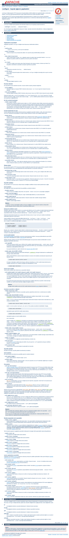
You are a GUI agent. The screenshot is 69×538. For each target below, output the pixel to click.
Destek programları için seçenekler (14, 40)
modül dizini (22, 237)
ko (51, 10)
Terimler (61, 2)
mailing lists (42, 530)
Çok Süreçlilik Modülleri (9, 235)
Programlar (25, 6)
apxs (37, 286)
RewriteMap (49, 389)
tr (53, 10)
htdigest (9, 443)
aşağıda (9, 30)
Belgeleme (15, 6)
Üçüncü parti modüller (9, 268)
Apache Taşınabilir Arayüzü (12, 367)
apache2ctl (48, 151)
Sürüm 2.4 (20, 6)
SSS (58, 2)
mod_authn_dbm (26, 389)
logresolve (9, 449)
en (47, 10)
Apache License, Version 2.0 (7, 535)
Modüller (49, 2)
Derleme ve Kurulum (60, 21)
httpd (43, 151)
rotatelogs (9, 452)
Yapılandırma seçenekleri (12, 35)
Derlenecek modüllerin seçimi (10, 208)
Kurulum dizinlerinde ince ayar (11, 110)
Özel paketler (7, 364)
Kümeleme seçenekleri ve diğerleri (11, 289)
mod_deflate (29, 385)
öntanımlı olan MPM (31, 249)
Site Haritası (65, 2)
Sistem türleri (9, 37)
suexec (8, 152)
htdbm (8, 440)
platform (49, 17)
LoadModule (32, 252)
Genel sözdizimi (7, 186)
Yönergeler (54, 2)
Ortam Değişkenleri (60, 18)
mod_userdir (32, 488)
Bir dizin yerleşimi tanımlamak (10, 100)
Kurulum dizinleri (10, 36)
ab (7, 434)
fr (49, 10)
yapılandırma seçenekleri (11, 455)
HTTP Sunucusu (9, 6)
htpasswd (40, 116)
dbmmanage (45, 116)
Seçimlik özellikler (10, 38)
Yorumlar (58, 23)
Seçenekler (58, 16)
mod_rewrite (38, 389)
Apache (3, 6)
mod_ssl (9, 380)
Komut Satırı (58, 15)
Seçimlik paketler (8, 348)
